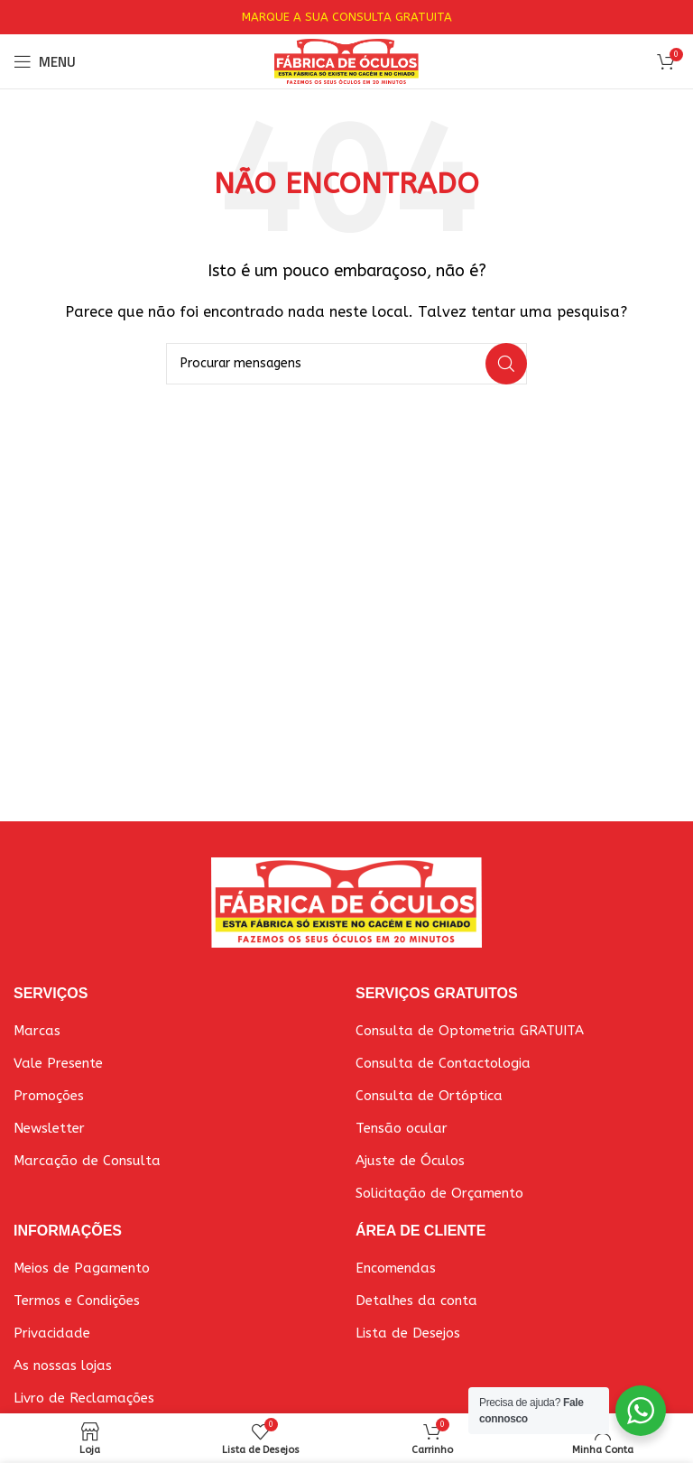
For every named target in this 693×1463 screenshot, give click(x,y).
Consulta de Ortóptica (429, 1096)
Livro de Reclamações (84, 1398)
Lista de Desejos (408, 1333)
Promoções (49, 1096)
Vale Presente (58, 1063)
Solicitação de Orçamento (439, 1193)
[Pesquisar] (346, 363)
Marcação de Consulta (87, 1161)
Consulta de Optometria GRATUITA (470, 1031)
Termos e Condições (77, 1300)
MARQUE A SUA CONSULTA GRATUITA (347, 16)
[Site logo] (346, 60)
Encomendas (396, 1268)
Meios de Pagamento (82, 1268)
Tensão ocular (402, 1128)
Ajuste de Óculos (410, 1161)
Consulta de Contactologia (443, 1063)
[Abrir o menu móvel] (45, 61)
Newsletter (49, 1128)
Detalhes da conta (416, 1300)
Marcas (37, 1031)
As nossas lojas (63, 1365)
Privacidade (52, 1333)
